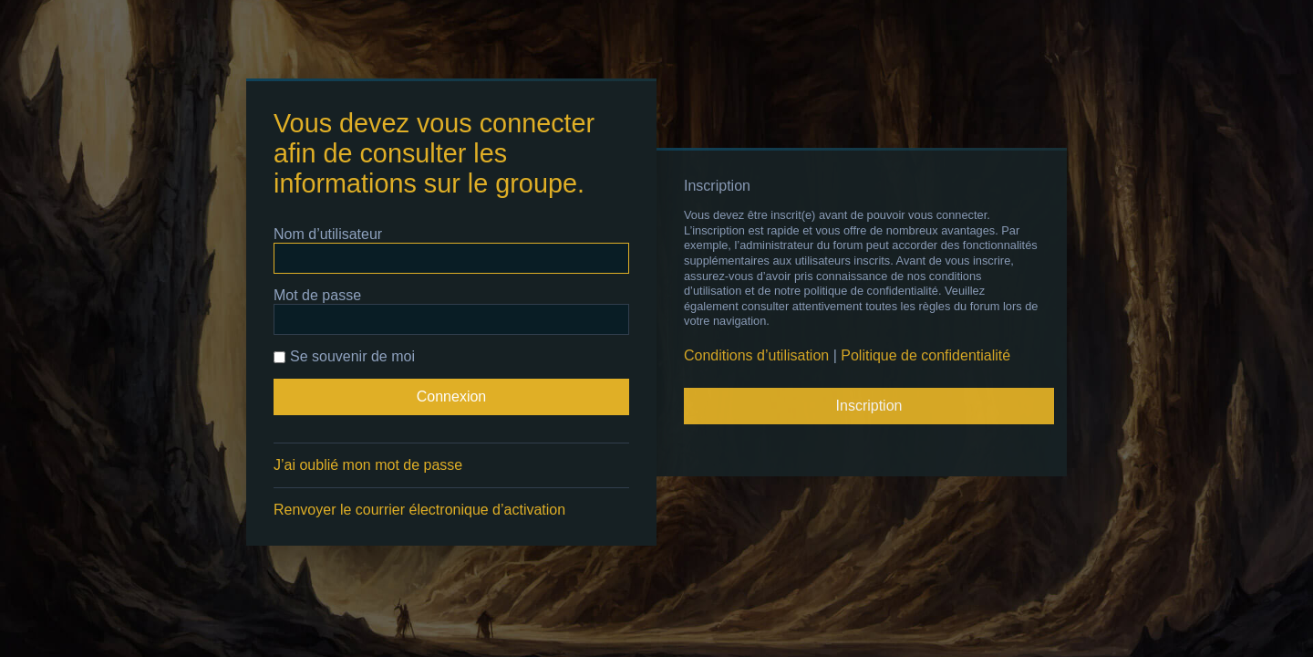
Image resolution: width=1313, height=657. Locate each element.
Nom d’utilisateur (328, 234)
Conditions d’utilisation (756, 355)
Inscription (869, 405)
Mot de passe (317, 295)
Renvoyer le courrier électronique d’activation (419, 509)
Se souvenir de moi (344, 356)
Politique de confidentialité (925, 355)
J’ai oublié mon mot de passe (368, 465)
